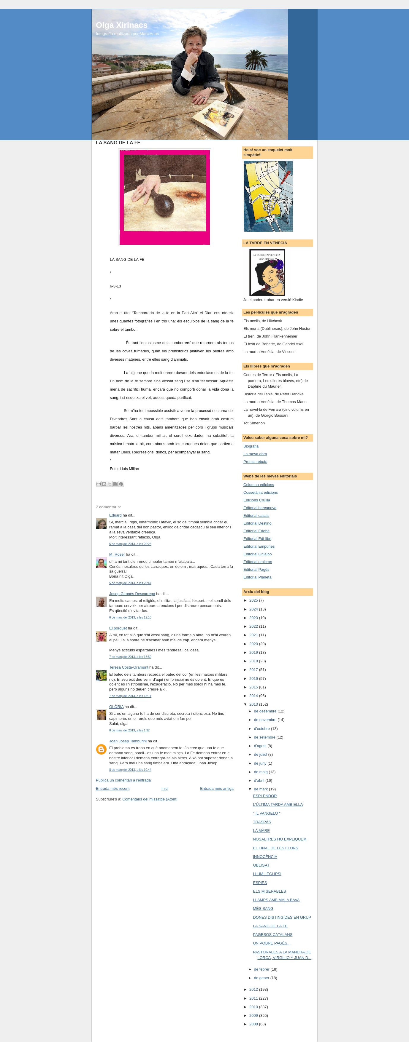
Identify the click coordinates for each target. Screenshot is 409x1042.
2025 (254, 600)
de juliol (261, 754)
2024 (254, 609)
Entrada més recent (112, 788)
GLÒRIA (116, 706)
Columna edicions (258, 484)
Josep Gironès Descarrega (132, 594)
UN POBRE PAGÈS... (271, 943)
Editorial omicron (257, 562)
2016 (254, 678)
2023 (254, 618)
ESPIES (260, 882)
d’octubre (262, 728)
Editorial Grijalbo (257, 554)
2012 (254, 989)
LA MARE (261, 830)
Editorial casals (256, 515)
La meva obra (255, 454)
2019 (254, 652)
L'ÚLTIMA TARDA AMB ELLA (278, 804)
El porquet (118, 628)
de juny (261, 763)
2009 (254, 1015)
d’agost (261, 746)
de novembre (266, 719)
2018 (254, 661)
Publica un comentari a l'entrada (123, 780)
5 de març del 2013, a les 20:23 (130, 544)
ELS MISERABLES (269, 891)
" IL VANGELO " (266, 813)
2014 (254, 695)
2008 (254, 1024)
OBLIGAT (261, 865)
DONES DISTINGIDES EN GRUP (282, 917)
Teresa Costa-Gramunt (128, 667)
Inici (164, 788)
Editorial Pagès (256, 569)
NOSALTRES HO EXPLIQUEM (279, 839)
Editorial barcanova (259, 508)
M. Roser (117, 554)
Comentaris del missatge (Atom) (149, 799)
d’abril (259, 780)
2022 (254, 626)
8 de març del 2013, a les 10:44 (130, 769)
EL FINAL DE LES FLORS (275, 848)
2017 (254, 669)
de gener (262, 978)
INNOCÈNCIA (265, 856)
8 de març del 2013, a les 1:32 (129, 730)
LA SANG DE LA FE (270, 926)
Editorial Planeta (257, 577)
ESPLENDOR (265, 796)
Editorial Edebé (256, 531)
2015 (254, 687)
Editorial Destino (257, 523)
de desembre (266, 711)
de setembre (265, 737)
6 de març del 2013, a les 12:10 (130, 617)
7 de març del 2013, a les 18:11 (130, 696)
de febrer (262, 969)
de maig (261, 772)
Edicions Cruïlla (256, 500)
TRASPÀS (262, 822)
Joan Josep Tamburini (128, 741)
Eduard (115, 515)
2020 (254, 644)
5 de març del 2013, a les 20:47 (130, 583)
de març (261, 789)
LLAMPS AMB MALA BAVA (276, 900)
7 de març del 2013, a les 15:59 (130, 657)
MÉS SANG (263, 908)
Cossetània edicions (260, 492)
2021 (254, 635)
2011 (254, 998)
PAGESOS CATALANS (272, 934)
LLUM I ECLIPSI (267, 874)
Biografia (251, 446)
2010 (254, 1007)
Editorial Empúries (259, 546)
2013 (254, 704)
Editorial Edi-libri (257, 538)
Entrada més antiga (217, 788)
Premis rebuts (255, 461)
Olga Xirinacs (122, 25)
